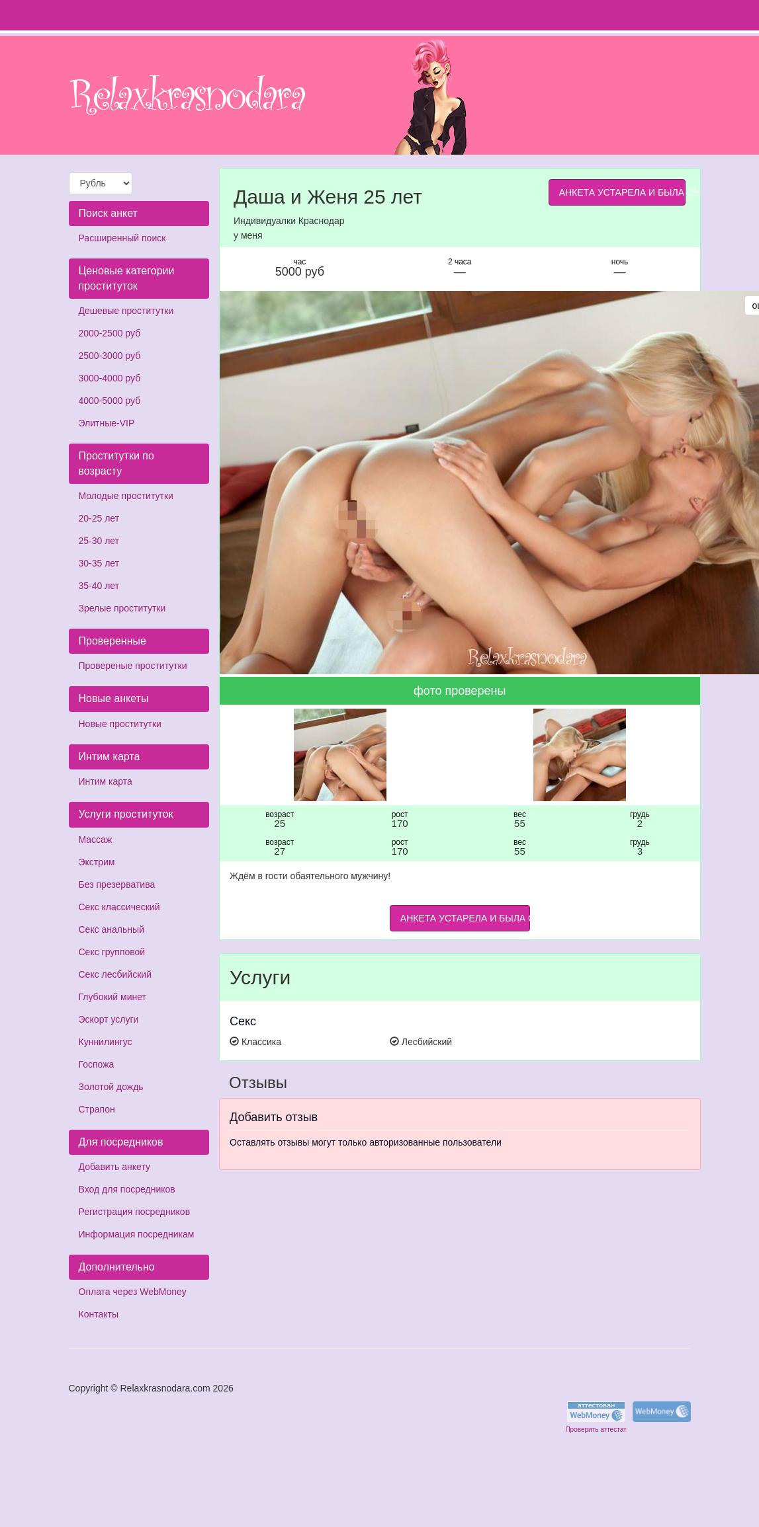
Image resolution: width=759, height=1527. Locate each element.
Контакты (98, 1314)
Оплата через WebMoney (133, 1291)
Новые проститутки (120, 724)
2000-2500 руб (110, 333)
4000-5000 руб (110, 400)
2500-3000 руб (110, 355)
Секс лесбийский (115, 974)
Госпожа (96, 1064)
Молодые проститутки (126, 495)
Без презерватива (117, 884)
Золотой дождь (111, 1086)
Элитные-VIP (107, 423)
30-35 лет (99, 563)
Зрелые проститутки (122, 608)
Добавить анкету (114, 1166)
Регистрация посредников (135, 1211)
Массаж (95, 839)
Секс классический (119, 907)
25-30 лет (99, 540)
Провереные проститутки (133, 665)
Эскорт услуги (109, 1019)
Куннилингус (105, 1042)
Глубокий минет (113, 997)
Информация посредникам (137, 1234)
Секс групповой (112, 952)
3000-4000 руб (110, 378)
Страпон (97, 1109)
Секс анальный (111, 929)
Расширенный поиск (122, 238)
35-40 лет (99, 585)
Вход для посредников (127, 1189)
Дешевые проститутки (126, 310)
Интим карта (105, 781)
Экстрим (97, 862)
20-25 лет (99, 518)
